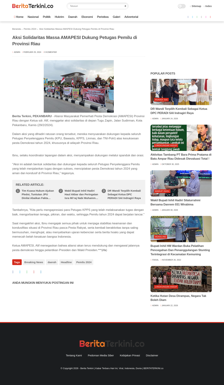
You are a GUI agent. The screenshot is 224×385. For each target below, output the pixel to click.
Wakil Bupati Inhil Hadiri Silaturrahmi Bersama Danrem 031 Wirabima (175, 202)
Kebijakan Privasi (130, 355)
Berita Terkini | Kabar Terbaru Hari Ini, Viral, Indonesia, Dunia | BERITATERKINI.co (121, 368)
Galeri (116, 17)
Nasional (33, 17)
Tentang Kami (74, 355)
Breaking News (33, 262)
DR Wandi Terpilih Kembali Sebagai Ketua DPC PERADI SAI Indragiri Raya (124, 194)
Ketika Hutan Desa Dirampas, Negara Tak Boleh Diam (178, 298)
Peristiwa (102, 17)
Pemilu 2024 (30, 29)
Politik (47, 17)
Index (208, 6)
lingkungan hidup (166, 145)
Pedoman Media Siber (101, 355)
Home (18, 17)
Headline (66, 262)
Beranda (16, 29)
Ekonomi (87, 17)
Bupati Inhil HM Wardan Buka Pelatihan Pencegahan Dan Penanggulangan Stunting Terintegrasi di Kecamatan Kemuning (180, 250)
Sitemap (195, 6)
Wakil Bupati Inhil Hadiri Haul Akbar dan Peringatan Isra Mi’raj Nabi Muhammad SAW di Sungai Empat (82, 194)
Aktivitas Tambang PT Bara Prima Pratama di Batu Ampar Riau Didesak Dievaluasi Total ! (180, 157)
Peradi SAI (161, 100)
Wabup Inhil (162, 191)
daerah (51, 262)
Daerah (72, 17)
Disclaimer (152, 355)
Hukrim (59, 17)
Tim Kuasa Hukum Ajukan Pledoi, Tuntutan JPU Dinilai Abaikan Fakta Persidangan (38, 194)
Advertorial (131, 17)
